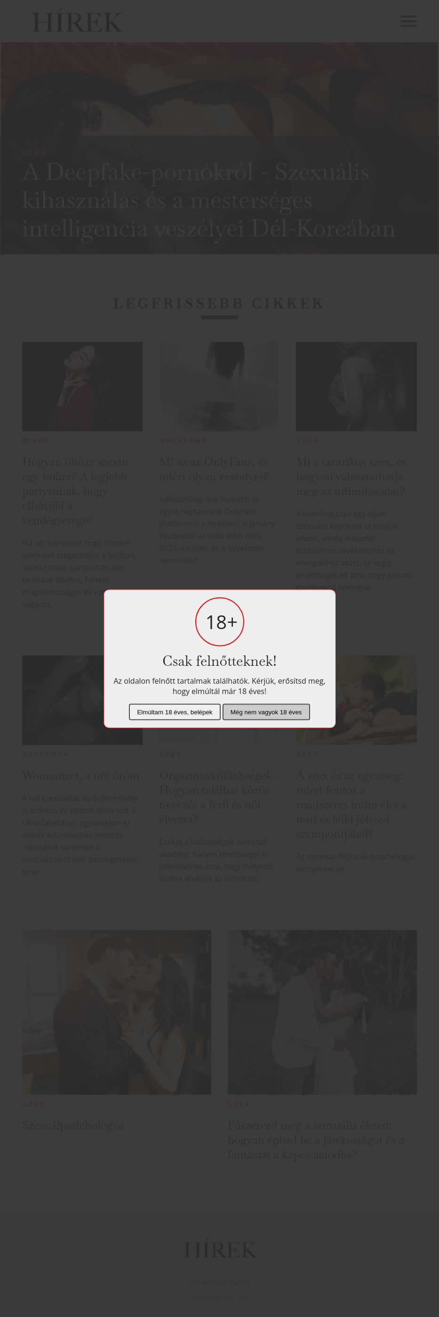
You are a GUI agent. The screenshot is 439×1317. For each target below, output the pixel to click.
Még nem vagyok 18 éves (266, 711)
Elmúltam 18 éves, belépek (174, 711)
